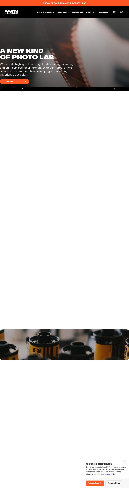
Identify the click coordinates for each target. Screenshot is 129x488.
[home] (12, 12)
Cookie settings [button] (113, 483)
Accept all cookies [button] (95, 483)
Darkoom (77, 12)
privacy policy (110, 474)
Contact (104, 12)
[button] (63, 12)
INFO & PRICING (45, 12)
